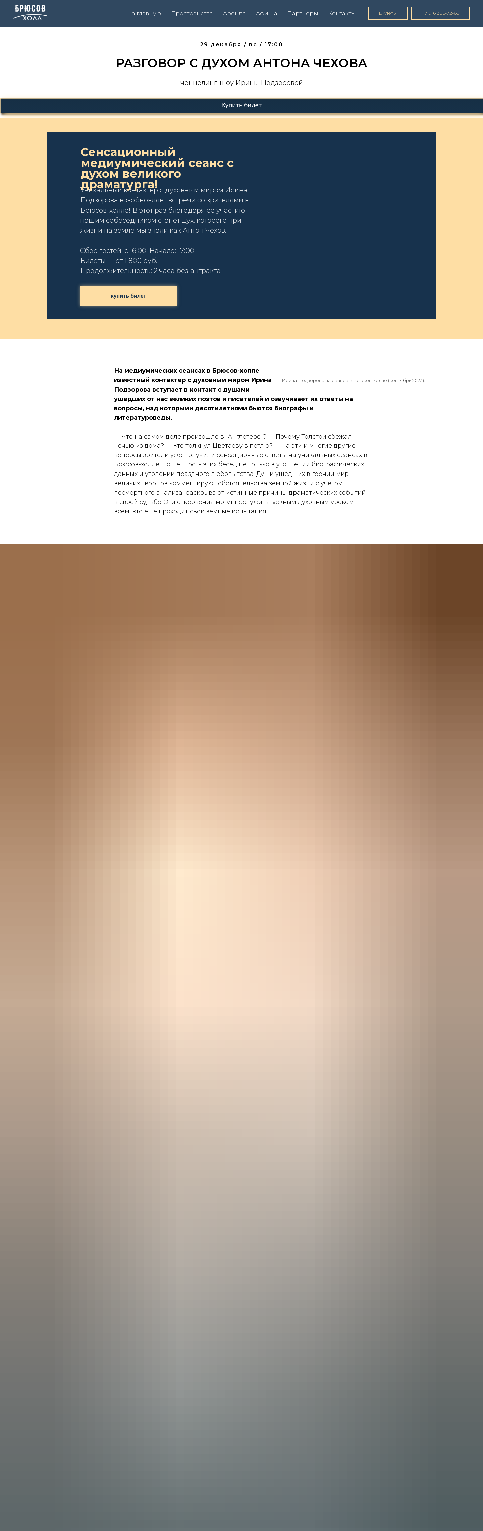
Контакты (342, 13)
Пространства (192, 13)
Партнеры (302, 13)
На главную (144, 13)
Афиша (266, 13)
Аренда (234, 13)
